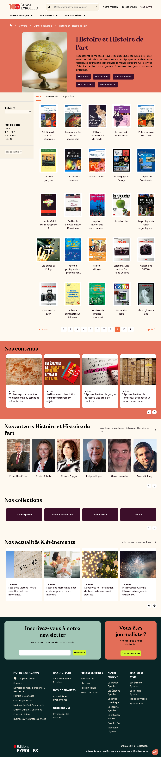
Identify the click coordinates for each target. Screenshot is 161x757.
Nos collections (123, 76)
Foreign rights (88, 687)
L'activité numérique (113, 700)
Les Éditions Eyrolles (114, 692)
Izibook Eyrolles (138, 698)
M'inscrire (79, 652)
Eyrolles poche (24, 514)
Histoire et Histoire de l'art (73, 25)
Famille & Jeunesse (23, 696)
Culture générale (43, 25)
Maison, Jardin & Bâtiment (27, 709)
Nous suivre (146, 6)
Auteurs (9, 108)
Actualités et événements (60, 698)
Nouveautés (52, 96)
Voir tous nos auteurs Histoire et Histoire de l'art (128, 430)
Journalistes (87, 678)
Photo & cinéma (22, 714)
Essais (138, 514)
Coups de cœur (24, 678)
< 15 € (7, 128)
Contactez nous (131, 653)
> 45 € (8, 139)
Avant (44, 329)
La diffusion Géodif (114, 716)
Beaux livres (100, 514)
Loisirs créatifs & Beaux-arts (28, 705)
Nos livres (83, 76)
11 (131, 329)
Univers (23, 25)
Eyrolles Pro (114, 723)
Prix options (12, 125)
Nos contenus (85, 84)
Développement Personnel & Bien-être (29, 689)
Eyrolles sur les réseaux (61, 715)
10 (124, 329)
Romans (17, 683)
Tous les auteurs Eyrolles (62, 680)
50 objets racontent (62, 514)
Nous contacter (89, 692)
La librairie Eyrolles (113, 708)
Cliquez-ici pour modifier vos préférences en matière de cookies (117, 751)
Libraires (85, 683)
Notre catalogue (19, 15)
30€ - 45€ (10, 135)
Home (10, 26)
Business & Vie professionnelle (29, 719)
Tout (38, 96)
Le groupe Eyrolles (113, 684)
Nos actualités (73, 15)
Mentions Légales (113, 729)
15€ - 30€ (9, 132)
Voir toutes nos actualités (139, 542)
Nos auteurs (47, 15)
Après (150, 329)
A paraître (68, 96)
